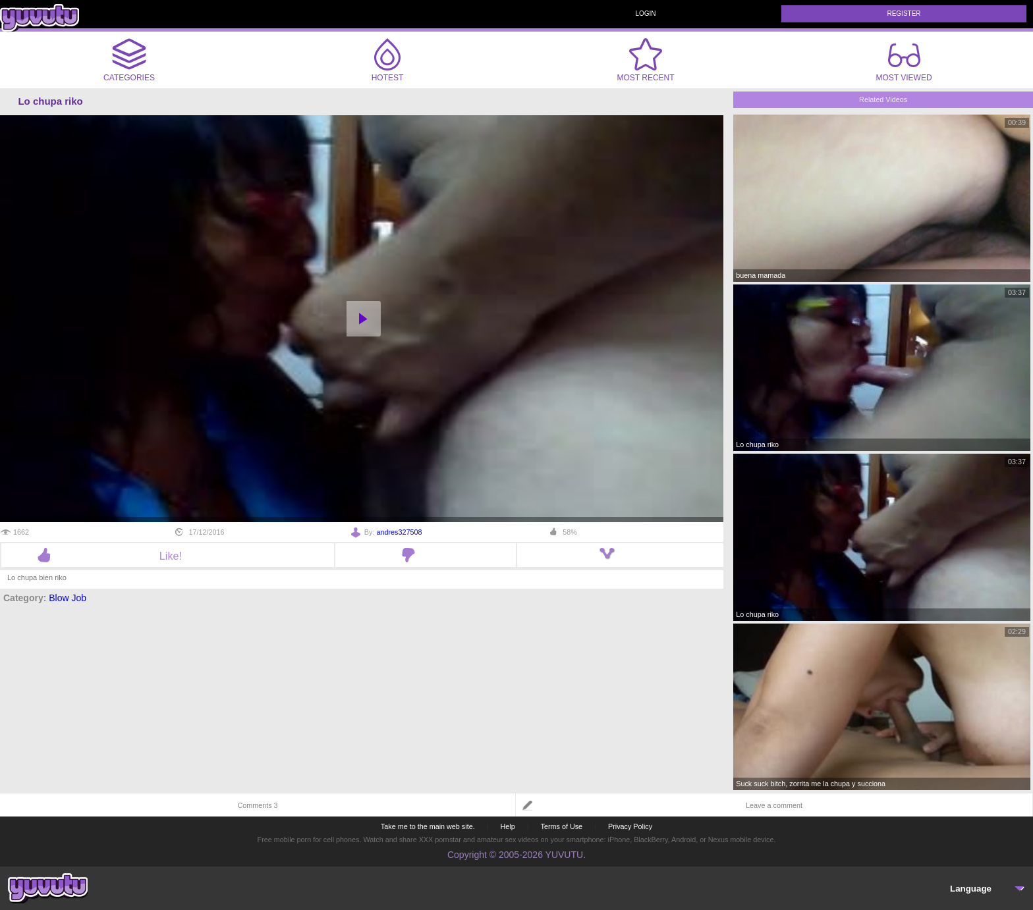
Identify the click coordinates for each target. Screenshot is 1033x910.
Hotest (387, 60)
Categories (129, 60)
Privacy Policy (630, 826)
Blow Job (67, 598)
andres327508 (399, 532)
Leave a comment (774, 805)
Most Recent (645, 60)
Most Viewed (904, 62)
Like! (168, 556)
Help (507, 826)
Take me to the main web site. (428, 826)
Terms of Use (562, 826)
